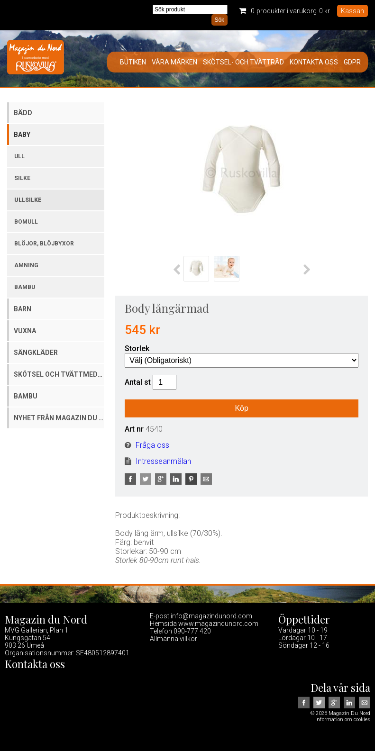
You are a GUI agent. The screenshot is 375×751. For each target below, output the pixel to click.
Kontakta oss (314, 62)
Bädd (23, 113)
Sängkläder (36, 352)
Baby (22, 134)
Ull (19, 156)
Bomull (26, 221)
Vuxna (25, 331)
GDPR (352, 62)
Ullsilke (28, 200)
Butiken (133, 62)
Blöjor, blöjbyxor (44, 243)
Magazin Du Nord (35, 59)
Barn (22, 309)
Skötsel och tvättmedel (59, 374)
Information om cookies (342, 719)
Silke (22, 178)
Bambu (24, 287)
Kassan (352, 11)
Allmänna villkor (173, 638)
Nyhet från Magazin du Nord (59, 418)
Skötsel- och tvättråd (243, 62)
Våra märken (174, 62)
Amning (26, 265)
